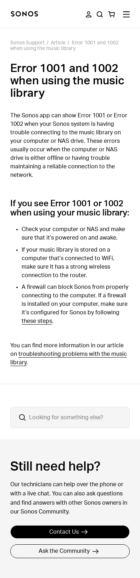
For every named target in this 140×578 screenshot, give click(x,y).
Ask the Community (69, 551)
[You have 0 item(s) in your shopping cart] (111, 14)
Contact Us (68, 532)
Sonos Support (27, 42)
